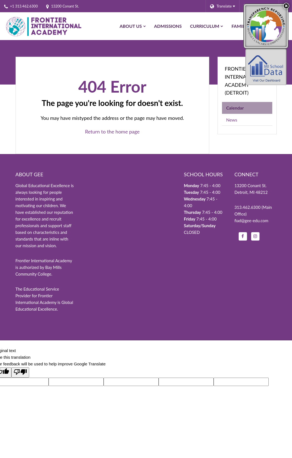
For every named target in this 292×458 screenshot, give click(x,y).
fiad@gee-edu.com (251, 220)
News (231, 119)
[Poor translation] (20, 372)
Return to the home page (112, 131)
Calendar (235, 107)
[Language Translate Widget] (222, 6)
